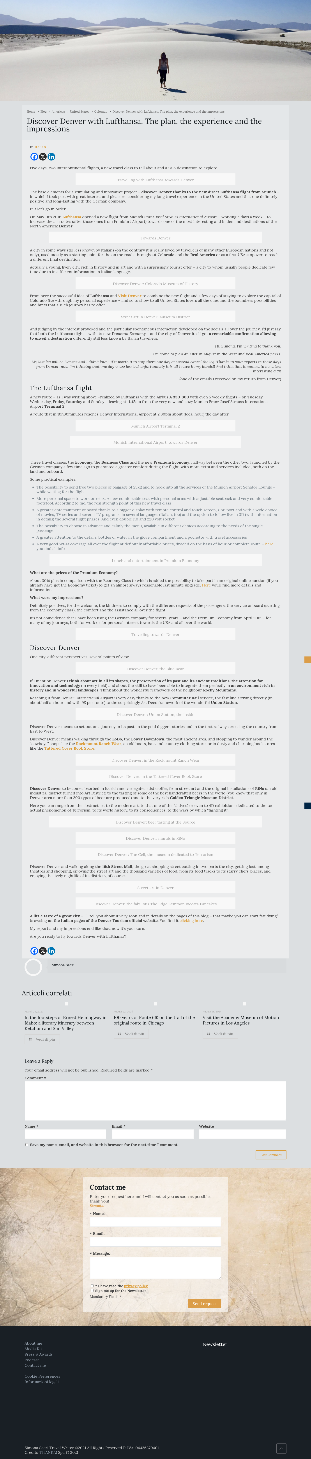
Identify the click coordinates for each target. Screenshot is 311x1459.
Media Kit (33, 1348)
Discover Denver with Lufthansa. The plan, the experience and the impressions (169, 111)
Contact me (35, 1365)
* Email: (97, 1233)
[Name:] (155, 1222)
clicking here (191, 920)
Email (118, 1126)
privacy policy (136, 1286)
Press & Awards (39, 1354)
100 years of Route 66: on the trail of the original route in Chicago (154, 1020)
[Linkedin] (51, 157)
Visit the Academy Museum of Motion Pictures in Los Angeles (241, 1020)
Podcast (32, 1359)
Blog (43, 111)
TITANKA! (48, 1452)
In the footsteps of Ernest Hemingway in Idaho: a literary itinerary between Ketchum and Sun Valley (65, 1023)
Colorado (101, 111)
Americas (58, 111)
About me (33, 1343)
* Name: (97, 1213)
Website (206, 1126)
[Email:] (155, 1242)
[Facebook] (34, 157)
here (269, 543)
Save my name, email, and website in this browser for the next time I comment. (104, 1144)
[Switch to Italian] (40, 147)
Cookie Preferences (42, 1376)
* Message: (100, 1253)
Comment (35, 1078)
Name (31, 1126)
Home (31, 111)
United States (79, 111)
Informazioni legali (42, 1381)
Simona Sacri (63, 965)
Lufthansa (71, 216)
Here (206, 585)
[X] (43, 157)
